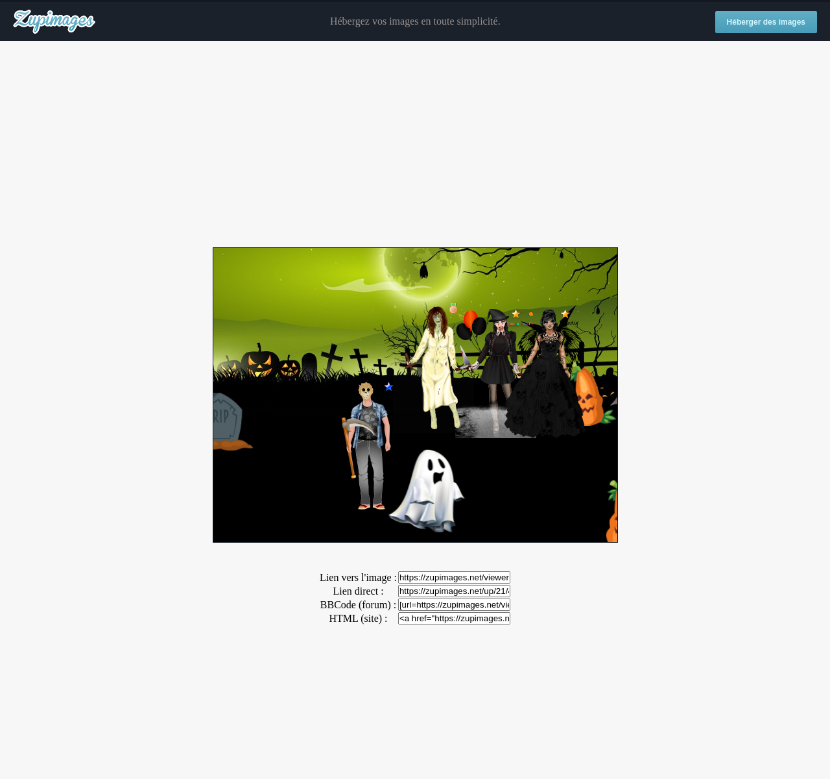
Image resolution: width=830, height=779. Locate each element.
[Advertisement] (415, 145)
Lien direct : (358, 591)
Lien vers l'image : (358, 577)
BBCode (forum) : (358, 604)
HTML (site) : (358, 618)
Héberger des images (766, 22)
